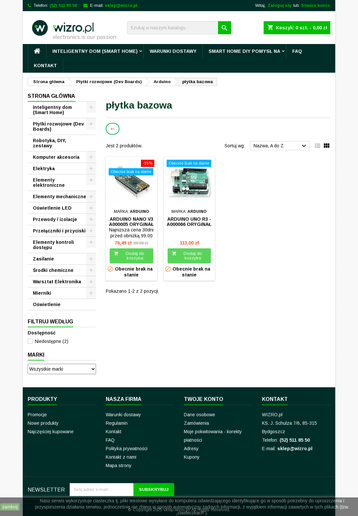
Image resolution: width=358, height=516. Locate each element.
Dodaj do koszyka (129, 255)
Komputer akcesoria (56, 157)
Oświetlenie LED (52, 208)
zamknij (10, 506)
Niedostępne (51, 341)
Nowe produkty (43, 423)
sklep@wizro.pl (121, 5)
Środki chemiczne (53, 270)
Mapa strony (118, 465)
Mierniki (42, 293)
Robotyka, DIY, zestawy (49, 143)
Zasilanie (43, 258)
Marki (36, 355)
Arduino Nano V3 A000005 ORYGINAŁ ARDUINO (131, 224)
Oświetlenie (47, 304)
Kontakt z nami (121, 457)
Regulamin (117, 423)
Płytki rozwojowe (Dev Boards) (58, 126)
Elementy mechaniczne (59, 196)
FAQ (297, 51)
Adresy (191, 448)
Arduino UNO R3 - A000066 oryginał (189, 221)
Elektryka (44, 168)
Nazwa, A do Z (281, 146)
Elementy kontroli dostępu (53, 245)
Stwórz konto (315, 5)
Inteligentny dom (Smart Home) (95, 51)
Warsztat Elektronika (57, 281)
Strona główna (51, 96)
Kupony (192, 457)
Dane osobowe (199, 414)
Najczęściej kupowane (51, 431)
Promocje (37, 414)
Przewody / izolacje (55, 219)
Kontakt (45, 65)
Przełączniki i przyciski (59, 230)
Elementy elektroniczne (49, 182)
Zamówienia (196, 423)
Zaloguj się (279, 5)
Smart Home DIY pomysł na (244, 51)
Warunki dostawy (173, 51)
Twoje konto (203, 399)
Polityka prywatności (126, 448)
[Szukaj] (179, 27)
